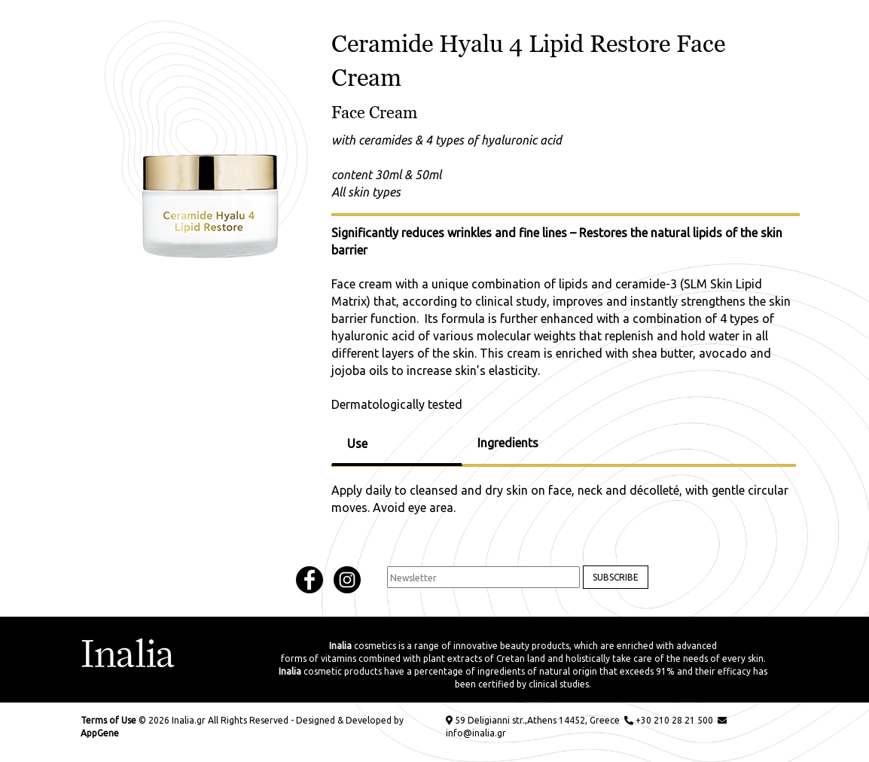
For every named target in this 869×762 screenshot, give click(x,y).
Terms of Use (108, 720)
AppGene (100, 733)
